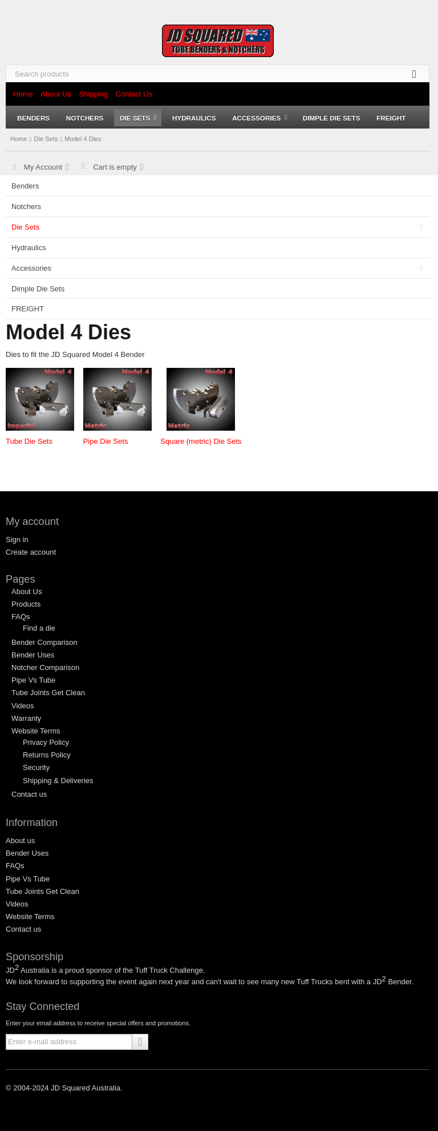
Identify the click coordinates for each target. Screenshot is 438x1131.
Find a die (39, 628)
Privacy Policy (46, 742)
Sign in (17, 539)
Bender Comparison (44, 642)
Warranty (26, 718)
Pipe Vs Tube (33, 680)
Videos (22, 705)
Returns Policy (47, 755)
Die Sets (138, 118)
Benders (33, 118)
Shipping (93, 94)
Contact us (29, 794)
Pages (20, 579)
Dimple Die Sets (331, 118)
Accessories (259, 118)
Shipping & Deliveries (58, 780)
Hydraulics (194, 118)
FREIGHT (390, 118)
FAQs (20, 616)
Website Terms (35, 731)
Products (25, 604)
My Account (43, 167)
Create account (31, 552)
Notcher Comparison (45, 667)
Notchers (85, 118)
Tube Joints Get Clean (48, 692)
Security (36, 767)
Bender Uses (32, 655)
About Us (55, 94)
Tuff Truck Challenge (169, 970)
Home (23, 94)
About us (20, 840)
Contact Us (134, 94)
